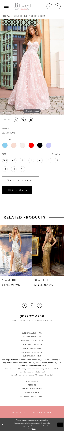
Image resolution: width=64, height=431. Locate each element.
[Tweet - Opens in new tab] (16, 120)
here (34, 428)
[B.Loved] (22, 6)
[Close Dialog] (3, 424)
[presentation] (16, 250)
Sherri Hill (20, 16)
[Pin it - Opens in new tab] (23, 120)
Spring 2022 (38, 16)
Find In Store (17, 189)
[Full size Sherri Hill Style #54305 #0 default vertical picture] (32, 67)
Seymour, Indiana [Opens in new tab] (43, 321)
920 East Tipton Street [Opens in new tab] (22, 321)
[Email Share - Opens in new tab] (31, 120)
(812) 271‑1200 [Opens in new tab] (32, 316)
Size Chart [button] (57, 154)
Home (6, 16)
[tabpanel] (32, 67)
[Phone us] (49, 6)
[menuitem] (24, 305)
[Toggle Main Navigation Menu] (6, 6)
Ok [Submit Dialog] (60, 424)
